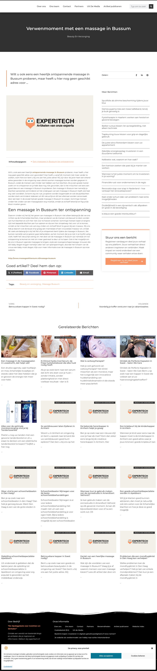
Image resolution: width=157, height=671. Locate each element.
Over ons (41, 6)
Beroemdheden (103, 626)
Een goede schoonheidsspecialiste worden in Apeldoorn (137, 492)
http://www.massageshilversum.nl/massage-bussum (32, 258)
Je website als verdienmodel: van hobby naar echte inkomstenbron (82, 637)
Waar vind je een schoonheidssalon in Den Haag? (18, 492)
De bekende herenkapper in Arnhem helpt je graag (94, 427)
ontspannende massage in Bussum (48, 172)
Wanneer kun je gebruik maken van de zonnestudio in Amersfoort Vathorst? (97, 493)
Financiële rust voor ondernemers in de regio (124, 182)
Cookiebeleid (8, 666)
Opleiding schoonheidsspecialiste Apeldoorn (17, 557)
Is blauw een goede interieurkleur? (119, 214)
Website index (138, 626)
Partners (79, 6)
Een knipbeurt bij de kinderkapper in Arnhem (137, 427)
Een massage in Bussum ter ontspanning (53, 161)
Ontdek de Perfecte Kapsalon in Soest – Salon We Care (136, 362)
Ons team (54, 6)
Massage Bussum (51, 284)
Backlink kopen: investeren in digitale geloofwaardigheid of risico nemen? (85, 634)
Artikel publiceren (113, 6)
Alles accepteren (106, 656)
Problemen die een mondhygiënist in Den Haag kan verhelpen (137, 557)
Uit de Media (78, 630)
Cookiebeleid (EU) (62, 630)
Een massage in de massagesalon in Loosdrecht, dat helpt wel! (18, 362)
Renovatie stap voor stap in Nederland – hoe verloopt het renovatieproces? (123, 189)
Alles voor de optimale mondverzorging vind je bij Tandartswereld (14, 428)
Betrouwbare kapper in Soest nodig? (55, 557)
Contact (67, 6)
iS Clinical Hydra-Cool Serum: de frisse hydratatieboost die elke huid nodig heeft (58, 363)
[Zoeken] (151, 6)
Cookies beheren (138, 656)
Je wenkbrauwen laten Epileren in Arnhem (58, 427)
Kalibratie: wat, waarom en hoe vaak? (120, 159)
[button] (152, 648)
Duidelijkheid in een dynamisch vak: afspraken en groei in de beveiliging (124, 206)
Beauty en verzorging (78, 36)
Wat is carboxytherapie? (92, 361)
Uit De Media (93, 6)
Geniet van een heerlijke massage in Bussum (97, 557)
